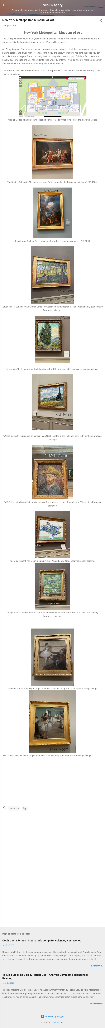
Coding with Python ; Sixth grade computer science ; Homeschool (42, 940)
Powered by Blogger (52, 1016)
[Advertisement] (52, 901)
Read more (96, 965)
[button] (101, 21)
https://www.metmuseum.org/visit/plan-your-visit (39, 63)
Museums (14, 808)
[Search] (101, 5)
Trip (25, 808)
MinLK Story (53, 5)
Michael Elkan (59, 1022)
